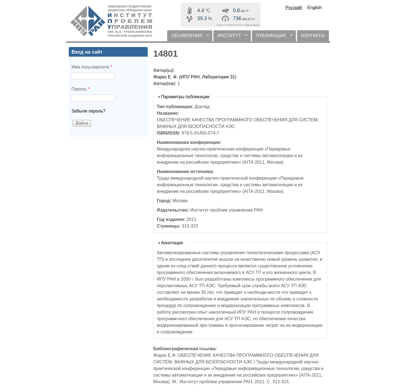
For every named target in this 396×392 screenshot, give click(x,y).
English (314, 7)
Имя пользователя (92, 67)
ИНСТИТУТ (230, 37)
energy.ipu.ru (252, 24)
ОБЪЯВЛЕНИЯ (188, 37)
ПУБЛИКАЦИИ (272, 37)
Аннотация (172, 242)
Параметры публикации (185, 96)
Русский (293, 7)
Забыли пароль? (89, 111)
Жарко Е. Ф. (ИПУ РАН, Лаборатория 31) (195, 77)
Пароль (81, 89)
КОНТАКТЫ (313, 35)
